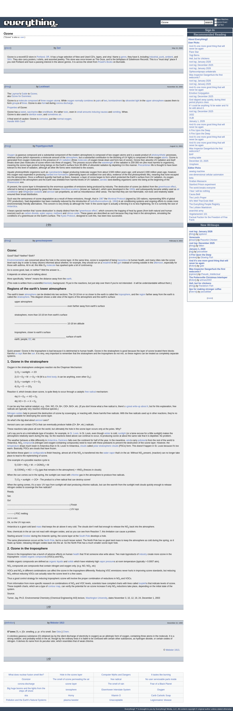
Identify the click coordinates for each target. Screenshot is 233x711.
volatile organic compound (33, 556)
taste (50, 112)
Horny (71, 695)
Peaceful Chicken (208, 240)
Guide (24, 93)
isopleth (142, 583)
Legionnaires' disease (160, 700)
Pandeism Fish (206, 286)
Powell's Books (105, 62)
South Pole (84, 536)
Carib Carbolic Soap (161, 695)
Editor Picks (194, 168)
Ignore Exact (220, 22)
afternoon (158, 262)
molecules (83, 160)
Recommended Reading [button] (210, 34)
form (44, 103)
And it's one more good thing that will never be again (208, 262)
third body (52, 377)
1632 (191, 114)
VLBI (191, 118)
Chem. (66, 631)
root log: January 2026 (200, 62)
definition (9, 622)
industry (143, 554)
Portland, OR (43, 57)
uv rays (18, 353)
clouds (83, 446)
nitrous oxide (73, 213)
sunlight (122, 433)
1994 (114, 201)
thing (7, 86)
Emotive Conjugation (199, 93)
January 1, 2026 (197, 121)
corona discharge (64, 103)
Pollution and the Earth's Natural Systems (26, 700)
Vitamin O (116, 695)
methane (58, 213)
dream (193, 240)
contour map (54, 586)
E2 (30, 339)
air (60, 114)
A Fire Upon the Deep (199, 130)
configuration (39, 453)
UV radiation (65, 160)
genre (124, 57)
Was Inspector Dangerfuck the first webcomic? (207, 270)
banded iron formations (57, 174)
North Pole (49, 540)
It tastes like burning (161, 674)
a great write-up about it (136, 406)
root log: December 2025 (201, 65)
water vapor (109, 453)
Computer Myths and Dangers (116, 674)
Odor (58, 631)
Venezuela (194, 237)
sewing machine (197, 171)
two (105, 100)
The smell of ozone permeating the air (71, 679)
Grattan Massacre (197, 181)
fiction (193, 266)
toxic (66, 112)
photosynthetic (158, 155)
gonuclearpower (43, 240)
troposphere (124, 294)
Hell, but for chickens (199, 58)
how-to (193, 291)
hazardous (123, 260)
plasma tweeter (71, 700)
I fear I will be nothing (199, 191)
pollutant (142, 440)
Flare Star (194, 52)
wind (128, 440)
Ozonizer (26, 679)
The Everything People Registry (204, 204)
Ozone (33, 93)
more (210, 298)
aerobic (103, 179)
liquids (60, 561)
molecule (22, 100)
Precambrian (144, 165)
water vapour (46, 213)
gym (119, 262)
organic (52, 561)
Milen (201, 245)
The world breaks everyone (202, 188)
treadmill (107, 262)
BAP (191, 154)
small (79, 112)
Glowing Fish (206, 257)
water (39, 114)
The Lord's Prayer (197, 197)
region (142, 294)
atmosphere (158, 100)
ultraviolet (130, 100)
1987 (101, 198)
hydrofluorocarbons (99, 201)
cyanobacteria (55, 172)
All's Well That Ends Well (201, 201)
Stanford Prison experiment (202, 184)
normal (60, 119)
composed (33, 100)
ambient (169, 57)
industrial (153, 57)
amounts (87, 112)
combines (88, 100)
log (191, 251)
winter (107, 433)
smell (45, 112)
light (137, 100)
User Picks (193, 42)
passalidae (202, 251)
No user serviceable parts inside (161, 679)
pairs (98, 100)
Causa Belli (194, 194)
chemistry (47, 283)
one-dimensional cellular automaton (206, 174)
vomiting (116, 112)
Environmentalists (16, 260)
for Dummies (24, 96)
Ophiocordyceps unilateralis (202, 71)
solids (71, 561)
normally (79, 100)
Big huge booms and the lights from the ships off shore (26, 689)
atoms (165, 157)
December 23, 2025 (198, 161)
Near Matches (221, 19)
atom (56, 100)
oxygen (50, 100)
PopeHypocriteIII (44, 146)
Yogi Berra (194, 55)
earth (68, 278)
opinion (193, 274)
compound (28, 443)
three (43, 100)
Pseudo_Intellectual (210, 274)
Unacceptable (116, 700)
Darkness (63, 440)
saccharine (32, 112)
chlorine (75, 475)
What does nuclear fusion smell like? (26, 674)
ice (30, 453)
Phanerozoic (13, 182)
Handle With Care (16, 121)
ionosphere (71, 689)
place (8, 48)
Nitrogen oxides (14, 413)
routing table (195, 157)
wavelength (107, 162)
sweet (23, 112)
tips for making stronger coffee (205, 289)
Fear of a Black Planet (161, 684)
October (27, 536)
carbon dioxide (31, 213)
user (22, 37)
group (15, 103)
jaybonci (203, 234)
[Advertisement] (116, 8)
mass (39, 526)
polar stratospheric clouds (105, 446)
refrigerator (28, 192)
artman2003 (206, 280)
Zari (59, 48)
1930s (132, 189)
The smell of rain (116, 684)
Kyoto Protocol (68, 216)
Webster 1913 (57, 622)
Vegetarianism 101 (198, 214)
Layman (15, 93)
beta (191, 178)
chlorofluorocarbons (70, 189)
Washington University (96, 598)
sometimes (53, 114)
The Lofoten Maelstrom (200, 207)
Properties (12, 107)
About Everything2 (198, 39)
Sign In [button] (210, 30)
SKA (9, 59)
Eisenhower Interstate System (116, 689)
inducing (96, 112)
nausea (104, 112)
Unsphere (194, 164)
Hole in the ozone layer (71, 674)
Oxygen (11, 155)
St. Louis (74, 433)
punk (161, 57)
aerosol (50, 192)
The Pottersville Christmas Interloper (208, 277)
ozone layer (71, 684)
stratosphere (23, 297)
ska (26, 695)
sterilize (32, 114)
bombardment (115, 100)
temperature (13, 446)
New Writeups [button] (210, 225)
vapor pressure (107, 561)
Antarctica (12, 206)
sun (33, 353)
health (76, 554)
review (193, 257)
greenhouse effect (167, 186)
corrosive (43, 119)
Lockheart (44, 86)
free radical (90, 392)
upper (149, 100)
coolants (38, 192)
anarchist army (196, 210)
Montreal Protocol (116, 198)
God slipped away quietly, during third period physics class (207, 101)
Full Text (219, 25)
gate (202, 266)
